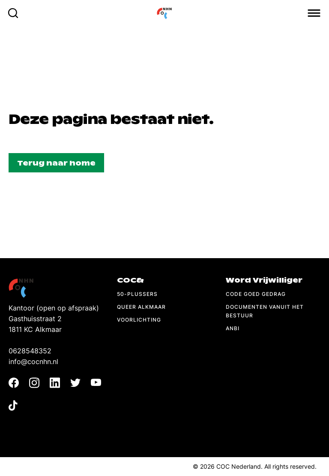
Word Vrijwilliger (264, 280)
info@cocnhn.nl (33, 361)
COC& (130, 280)
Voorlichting (139, 319)
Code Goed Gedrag (256, 294)
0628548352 (30, 350)
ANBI (232, 328)
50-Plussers (137, 294)
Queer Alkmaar (141, 307)
